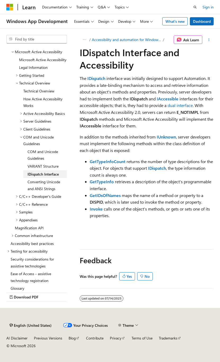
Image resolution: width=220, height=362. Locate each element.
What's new (175, 21)
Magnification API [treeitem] (29, 227)
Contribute (95, 338)
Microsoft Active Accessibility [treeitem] (42, 59)
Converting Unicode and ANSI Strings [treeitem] (44, 185)
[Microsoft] (9, 7)
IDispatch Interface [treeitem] (43, 174)
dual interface (180, 105)
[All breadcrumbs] (84, 39)
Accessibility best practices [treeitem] (32, 243)
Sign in (208, 7)
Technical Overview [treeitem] (38, 90)
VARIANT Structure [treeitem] (43, 166)
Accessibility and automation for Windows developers (127, 39)
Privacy (116, 338)
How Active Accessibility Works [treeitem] (42, 102)
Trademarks (168, 338)
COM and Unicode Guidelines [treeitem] (43, 155)
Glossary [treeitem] (17, 288)
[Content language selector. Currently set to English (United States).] (30, 325)
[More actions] (209, 39)
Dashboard (202, 21)
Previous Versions (48, 338)
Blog (72, 338)
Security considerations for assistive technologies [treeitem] (32, 263)
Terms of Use (142, 338)
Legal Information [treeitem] (33, 67)
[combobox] (36, 39)
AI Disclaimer (17, 338)
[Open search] (195, 7)
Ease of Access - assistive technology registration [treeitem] (31, 277)
